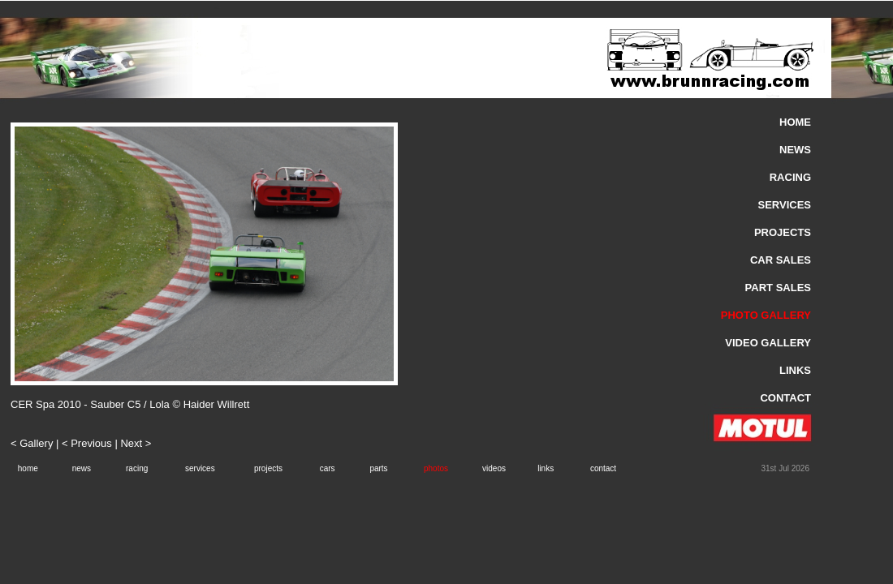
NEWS (795, 150)
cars (327, 468)
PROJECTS (782, 232)
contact (603, 468)
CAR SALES (780, 260)
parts (378, 468)
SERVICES (784, 205)
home (28, 468)
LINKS (795, 370)
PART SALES (778, 287)
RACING (790, 177)
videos (494, 468)
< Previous (87, 443)
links (545, 468)
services (200, 468)
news (81, 468)
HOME (795, 122)
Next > (135, 443)
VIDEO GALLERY (768, 343)
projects (268, 468)
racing (137, 468)
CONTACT (785, 398)
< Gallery (33, 443)
